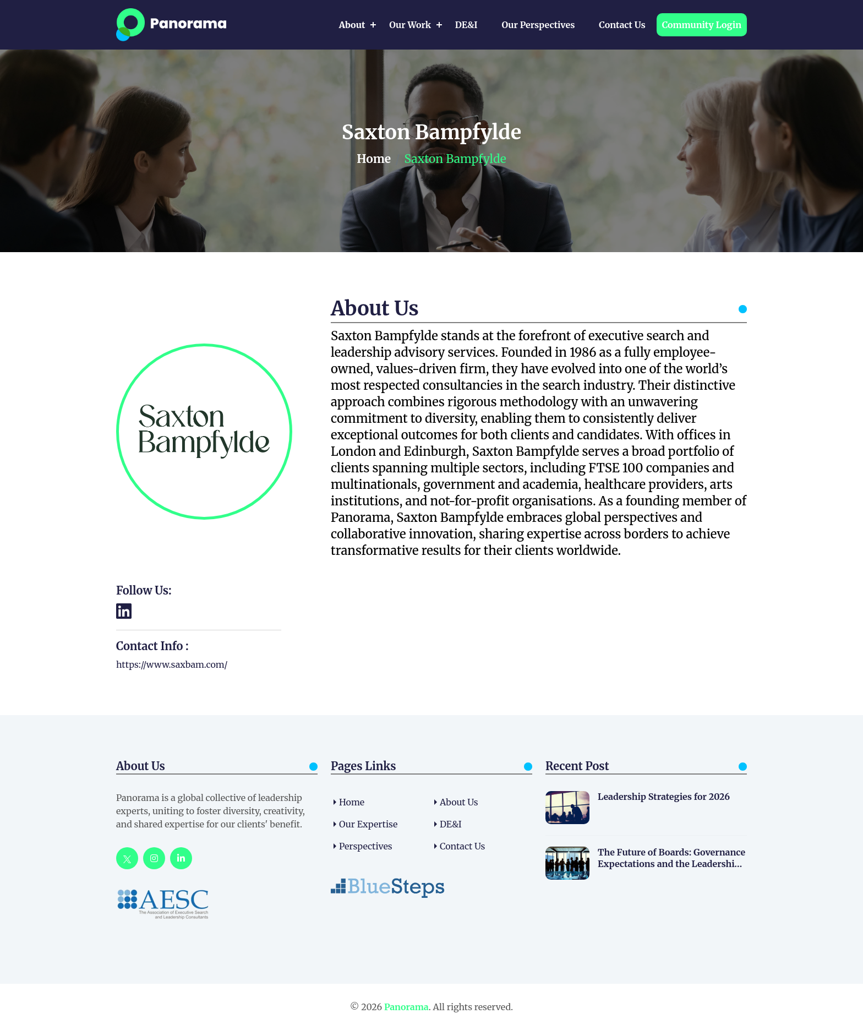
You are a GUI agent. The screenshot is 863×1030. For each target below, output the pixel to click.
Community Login (701, 24)
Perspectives (365, 846)
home (351, 802)
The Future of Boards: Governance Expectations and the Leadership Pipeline (671, 858)
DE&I (466, 24)
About (352, 24)
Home (374, 158)
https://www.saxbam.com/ (172, 664)
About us (459, 802)
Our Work (410, 24)
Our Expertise (368, 824)
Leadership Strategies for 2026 (664, 796)
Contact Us (622, 24)
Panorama (406, 1006)
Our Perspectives (538, 24)
